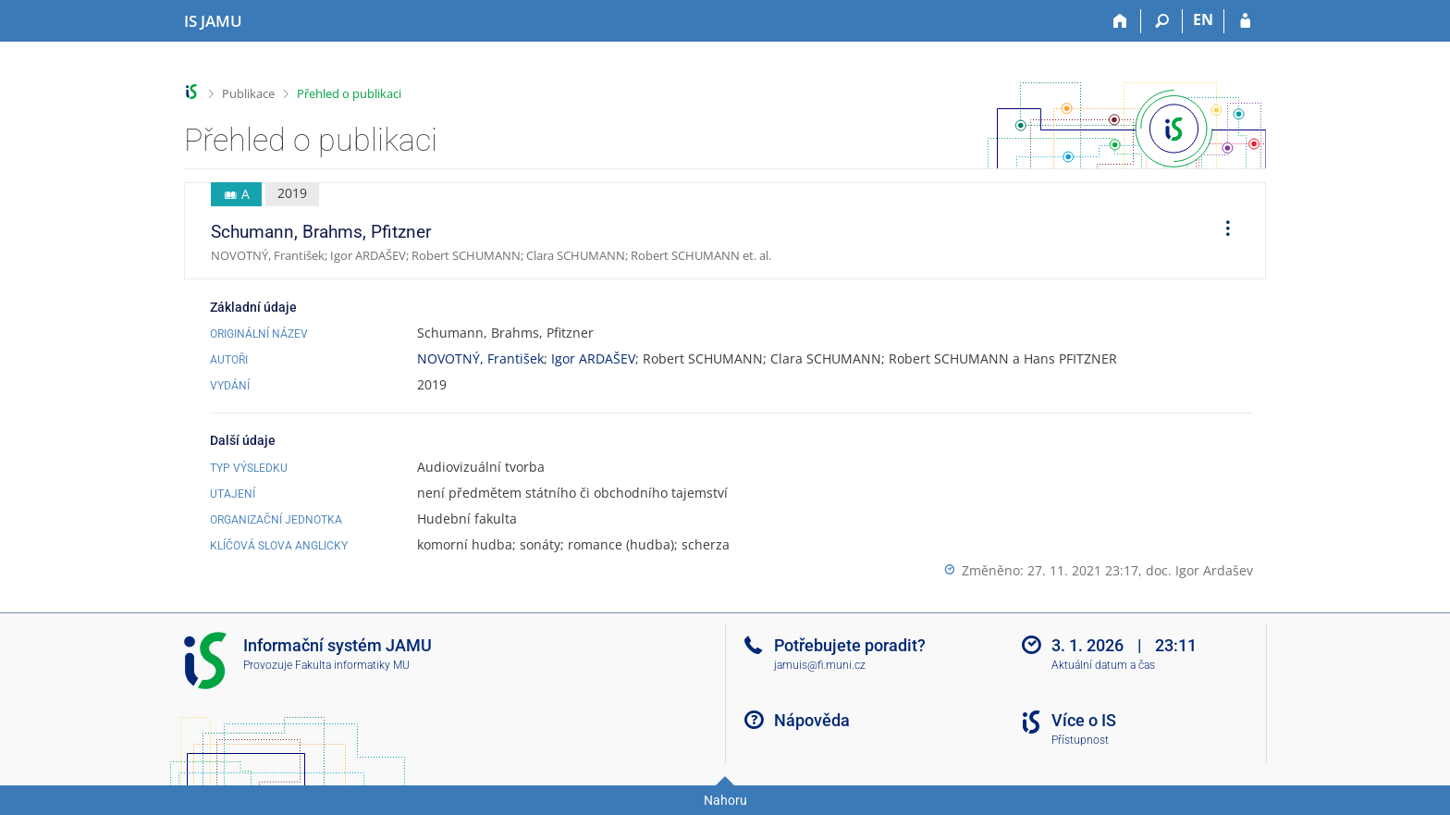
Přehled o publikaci (349, 93)
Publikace (248, 93)
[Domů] (1120, 21)
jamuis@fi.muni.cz (820, 665)
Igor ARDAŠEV (593, 358)
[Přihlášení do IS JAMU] (1245, 21)
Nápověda (812, 720)
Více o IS (1083, 720)
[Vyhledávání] (1162, 21)
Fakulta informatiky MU (352, 665)
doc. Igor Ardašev (1199, 570)
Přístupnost (1080, 740)
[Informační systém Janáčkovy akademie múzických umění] (213, 21)
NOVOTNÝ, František (480, 358)
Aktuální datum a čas (1103, 665)
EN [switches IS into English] (1203, 19)
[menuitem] (1221, 231)
